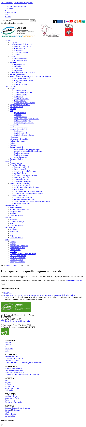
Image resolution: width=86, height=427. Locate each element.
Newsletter (14, 219)
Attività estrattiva (20, 157)
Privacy (8, 410)
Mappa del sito (10, 414)
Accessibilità (10, 416)
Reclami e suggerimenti (13, 368)
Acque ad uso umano (21, 99)
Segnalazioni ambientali (14, 370)
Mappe (12, 236)
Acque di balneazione (22, 179)
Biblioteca (13, 252)
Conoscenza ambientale (18, 195)
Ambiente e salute (16, 107)
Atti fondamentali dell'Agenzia (21, 44)
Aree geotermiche (20, 117)
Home (8, 266)
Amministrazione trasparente (15, 6)
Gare (7, 11)
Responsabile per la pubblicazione (17, 408)
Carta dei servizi (20, 48)
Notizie (8, 217)
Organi (12, 56)
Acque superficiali (21, 91)
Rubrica (13, 244)
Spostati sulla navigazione (23, 3)
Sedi (7, 380)
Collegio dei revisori (21, 60)
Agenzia (8, 40)
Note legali (16, 410)
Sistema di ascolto (16, 260)
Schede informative (12, 360)
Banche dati (14, 232)
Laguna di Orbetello (21, 177)
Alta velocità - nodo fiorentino (25, 171)
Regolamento (19, 50)
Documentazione (11, 205)
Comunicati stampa (17, 221)
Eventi (12, 223)
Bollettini (13, 230)
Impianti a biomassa (21, 153)
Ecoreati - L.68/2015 (21, 167)
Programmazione (16, 163)
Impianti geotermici (21, 155)
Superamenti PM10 (12, 398)
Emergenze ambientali (22, 185)
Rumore (13, 145)
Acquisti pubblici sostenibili (20, 105)
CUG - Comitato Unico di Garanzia (22, 72)
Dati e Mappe (10, 227)
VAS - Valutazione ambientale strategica (28, 193)
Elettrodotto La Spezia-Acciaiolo (26, 175)
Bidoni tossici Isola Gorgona (24, 103)
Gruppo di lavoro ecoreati (23, 80)
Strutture (13, 62)
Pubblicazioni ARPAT (18, 207)
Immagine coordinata (17, 262)
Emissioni (18, 115)
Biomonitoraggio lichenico (24, 123)
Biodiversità (14, 125)
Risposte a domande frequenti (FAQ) (23, 254)
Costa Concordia (20, 101)
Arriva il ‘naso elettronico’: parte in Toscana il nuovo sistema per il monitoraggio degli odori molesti (39, 295)
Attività (8, 161)
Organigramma (19, 64)
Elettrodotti (18, 131)
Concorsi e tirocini (12, 388)
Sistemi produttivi (16, 147)
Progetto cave (10, 400)
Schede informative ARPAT (20, 209)
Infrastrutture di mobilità (19, 139)
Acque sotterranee (20, 95)
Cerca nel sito (6, 20)
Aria (11, 111)
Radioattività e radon (17, 141)
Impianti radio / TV (21, 133)
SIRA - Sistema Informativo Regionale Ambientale (23, 362)
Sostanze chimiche (16, 159)
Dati (11, 234)
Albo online (9, 9)
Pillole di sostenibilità (18, 258)
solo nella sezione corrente (13, 23)
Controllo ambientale (17, 165)
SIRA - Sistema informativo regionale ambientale (32, 201)
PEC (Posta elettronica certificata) (13, 321)
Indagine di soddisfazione (14, 372)
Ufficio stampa (15, 250)
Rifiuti (12, 143)
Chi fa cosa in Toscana (18, 256)
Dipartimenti (19, 70)
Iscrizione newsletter (17, 248)
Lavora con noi (10, 13)
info (28, 321)
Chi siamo (13, 42)
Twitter (8, 345)
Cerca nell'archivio (16, 215)
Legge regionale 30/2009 (23, 46)
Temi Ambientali (11, 87)
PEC (7, 15)
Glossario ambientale (22, 203)
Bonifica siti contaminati (19, 127)
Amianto (13, 109)
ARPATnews (7, 293)
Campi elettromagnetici (18, 129)
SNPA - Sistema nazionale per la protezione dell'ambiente (30, 76)
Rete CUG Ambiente (21, 84)
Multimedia (14, 213)
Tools (7, 412)
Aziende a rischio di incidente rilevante (28, 151)
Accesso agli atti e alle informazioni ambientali (22, 374)
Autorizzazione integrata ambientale (27, 149)
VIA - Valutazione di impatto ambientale (28, 191)
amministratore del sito (74, 280)
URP (7, 240)
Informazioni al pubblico (19, 246)
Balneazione (18, 97)
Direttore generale (20, 58)
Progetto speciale (20, 169)
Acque (12, 89)
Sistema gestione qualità (18, 74)
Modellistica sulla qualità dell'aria (26, 119)
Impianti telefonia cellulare (24, 135)
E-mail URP (9, 386)
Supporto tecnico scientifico (20, 183)
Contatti (8, 17)
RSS (7, 347)
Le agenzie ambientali (22, 78)
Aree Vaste (18, 68)
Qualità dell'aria (20, 113)
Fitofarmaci (14, 137)
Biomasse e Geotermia (13, 402)
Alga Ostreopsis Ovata (22, 181)
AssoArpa (18, 82)
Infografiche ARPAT (17, 211)
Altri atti (17, 54)
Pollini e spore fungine (22, 121)
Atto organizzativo (21, 52)
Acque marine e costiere (23, 93)
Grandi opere (19, 189)
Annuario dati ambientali (23, 197)
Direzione (17, 66)
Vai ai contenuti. (7, 3)
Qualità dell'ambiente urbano (24, 199)
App (7, 351)
